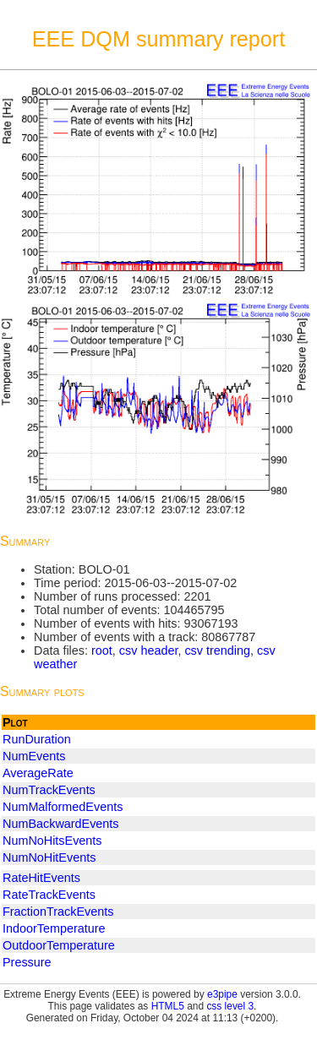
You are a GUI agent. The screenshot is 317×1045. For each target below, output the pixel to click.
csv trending (217, 650)
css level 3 (230, 1006)
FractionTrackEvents (58, 911)
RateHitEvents (41, 877)
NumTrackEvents (49, 790)
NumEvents (34, 756)
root (101, 650)
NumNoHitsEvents (52, 840)
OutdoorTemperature (59, 945)
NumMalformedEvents (63, 807)
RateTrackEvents (49, 894)
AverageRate (38, 773)
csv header (148, 650)
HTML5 (167, 1006)
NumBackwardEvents (61, 823)
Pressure (27, 962)
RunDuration (37, 739)
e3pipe (222, 994)
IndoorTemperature (54, 928)
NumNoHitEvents (49, 857)
